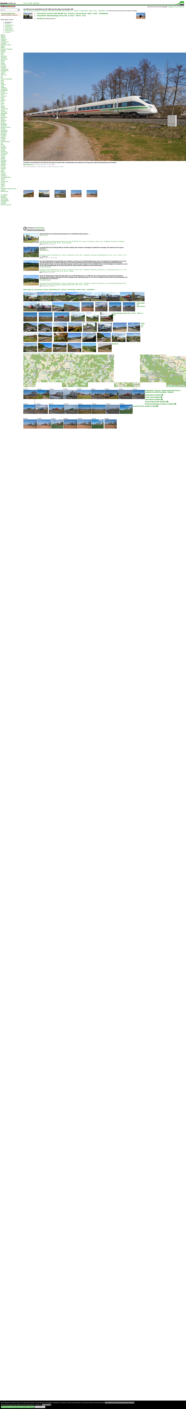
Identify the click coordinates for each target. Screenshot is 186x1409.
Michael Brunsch (28, 164)
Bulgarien (3, 52)
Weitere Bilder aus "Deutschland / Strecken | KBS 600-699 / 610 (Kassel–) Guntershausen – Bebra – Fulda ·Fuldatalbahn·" (59, 289)
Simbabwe (3, 160)
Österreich (3, 136)
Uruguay (3, 186)
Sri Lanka (3, 167)
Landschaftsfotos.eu (9, 30)
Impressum (36, 3)
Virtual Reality (4, 199)
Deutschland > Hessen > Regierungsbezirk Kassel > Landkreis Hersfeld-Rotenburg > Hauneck (48, 354)
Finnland (3, 64)
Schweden (3, 154)
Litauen (3, 110)
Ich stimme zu (40, 1407)
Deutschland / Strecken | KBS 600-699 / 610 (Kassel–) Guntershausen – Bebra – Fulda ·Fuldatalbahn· (72, 13)
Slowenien (3, 164)
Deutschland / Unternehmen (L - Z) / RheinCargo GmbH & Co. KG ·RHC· (108, 269)
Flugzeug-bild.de (9, 28)
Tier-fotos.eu (8, 32)
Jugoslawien (4, 89)
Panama (3, 140)
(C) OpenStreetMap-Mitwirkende (176, 386)
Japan (2, 86)
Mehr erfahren (46, 1405)
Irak (2, 76)
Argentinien (4, 39)
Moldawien (4, 120)
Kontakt (30, 3)
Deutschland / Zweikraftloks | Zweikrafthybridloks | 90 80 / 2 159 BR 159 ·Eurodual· (67, 284)
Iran (2, 77)
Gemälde (3, 196)
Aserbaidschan (5, 42)
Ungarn (3, 184)
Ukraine (3, 183)
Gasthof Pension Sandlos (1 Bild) (144, 406)
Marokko (3, 116)
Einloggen (170, 7)
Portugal (3, 146)
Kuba (2, 102)
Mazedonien (4, 117)
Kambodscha (4, 90)
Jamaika (3, 84)
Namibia (3, 129)
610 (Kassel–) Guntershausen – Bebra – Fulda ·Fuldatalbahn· (88, 10)
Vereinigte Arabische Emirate (8, 188)
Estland (3, 63)
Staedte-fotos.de (9, 29)
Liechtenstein (4, 109)
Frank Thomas (43, 235)
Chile (2, 53)
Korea (2, 97)
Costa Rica (4, 56)
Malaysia (3, 114)
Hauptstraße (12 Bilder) (153, 395)
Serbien (3, 158)
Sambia (3, 150)
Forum (25, 3)
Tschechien (4, 176)
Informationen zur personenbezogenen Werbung (119, 1402)
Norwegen (3, 134)
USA (2, 187)
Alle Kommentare (39, 228)
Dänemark (3, 57)
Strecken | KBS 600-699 (62, 10)
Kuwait (2, 103)
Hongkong (3, 72)
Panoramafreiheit (5, 141)
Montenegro (4, 124)
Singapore (3, 161)
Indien (2, 73)
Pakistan (3, 137)
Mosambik (3, 126)
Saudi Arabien (4, 153)
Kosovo (3, 99)
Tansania (3, 173)
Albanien (3, 36)
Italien (2, 83)
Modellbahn (4, 197)
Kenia (2, 94)
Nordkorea (3, 133)
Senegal (3, 157)
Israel (2, 82)
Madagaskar (4, 113)
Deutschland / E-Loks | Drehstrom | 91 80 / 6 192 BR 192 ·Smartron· (57, 271)
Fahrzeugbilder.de (9, 25)
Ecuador (3, 60)
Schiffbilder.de (8, 26)
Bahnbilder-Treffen (6, 45)
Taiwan (2, 171)
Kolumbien (4, 96)
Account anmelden (179, 7)
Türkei (2, 180)
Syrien (2, 170)
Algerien (3, 37)
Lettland (3, 106)
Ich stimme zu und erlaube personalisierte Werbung (17, 1407)
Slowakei (3, 163)
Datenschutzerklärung (6, 204)
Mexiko (3, 119)
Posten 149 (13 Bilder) (152, 397)
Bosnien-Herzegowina (7, 49)
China (2, 55)
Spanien (3, 166)
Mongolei (3, 123)
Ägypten (3, 35)
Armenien (3, 40)
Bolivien (3, 47)
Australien (3, 43)
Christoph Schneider (45, 267)
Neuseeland (4, 130)
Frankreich (4, 66)
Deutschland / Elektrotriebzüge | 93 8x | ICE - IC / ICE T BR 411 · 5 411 (61, 15)
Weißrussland (4, 191)
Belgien (3, 46)
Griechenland (4, 69)
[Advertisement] (37, 35)
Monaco (3, 121)
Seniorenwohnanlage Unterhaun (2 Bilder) (159, 404)
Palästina (3, 139)
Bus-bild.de (7, 23)
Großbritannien (5, 70)
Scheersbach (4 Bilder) (153, 399)
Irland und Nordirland (6, 79)
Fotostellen (4, 202)
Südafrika (3, 168)
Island (2, 80)
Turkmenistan (4, 181)
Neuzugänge (4, 195)
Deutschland (51, 10)
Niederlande (4, 131)
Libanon (3, 107)
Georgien (3, 67)
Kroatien (3, 100)
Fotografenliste (5, 200)
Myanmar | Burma (5, 127)
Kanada (3, 92)
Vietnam (3, 190)
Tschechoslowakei (6, 177)
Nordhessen (41, 18)
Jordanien (3, 87)
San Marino (4, 151)
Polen (2, 144)
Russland (3, 148)
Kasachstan (4, 93)
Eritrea (2, 62)
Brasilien (3, 50)
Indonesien (4, 74)
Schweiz (3, 156)
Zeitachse (3, 203)
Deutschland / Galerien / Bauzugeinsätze (49, 241)
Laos (2, 104)
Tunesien (3, 178)
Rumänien (3, 147)
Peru (2, 143)
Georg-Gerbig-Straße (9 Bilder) (155, 402)
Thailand (3, 174)
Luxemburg (4, 111)
